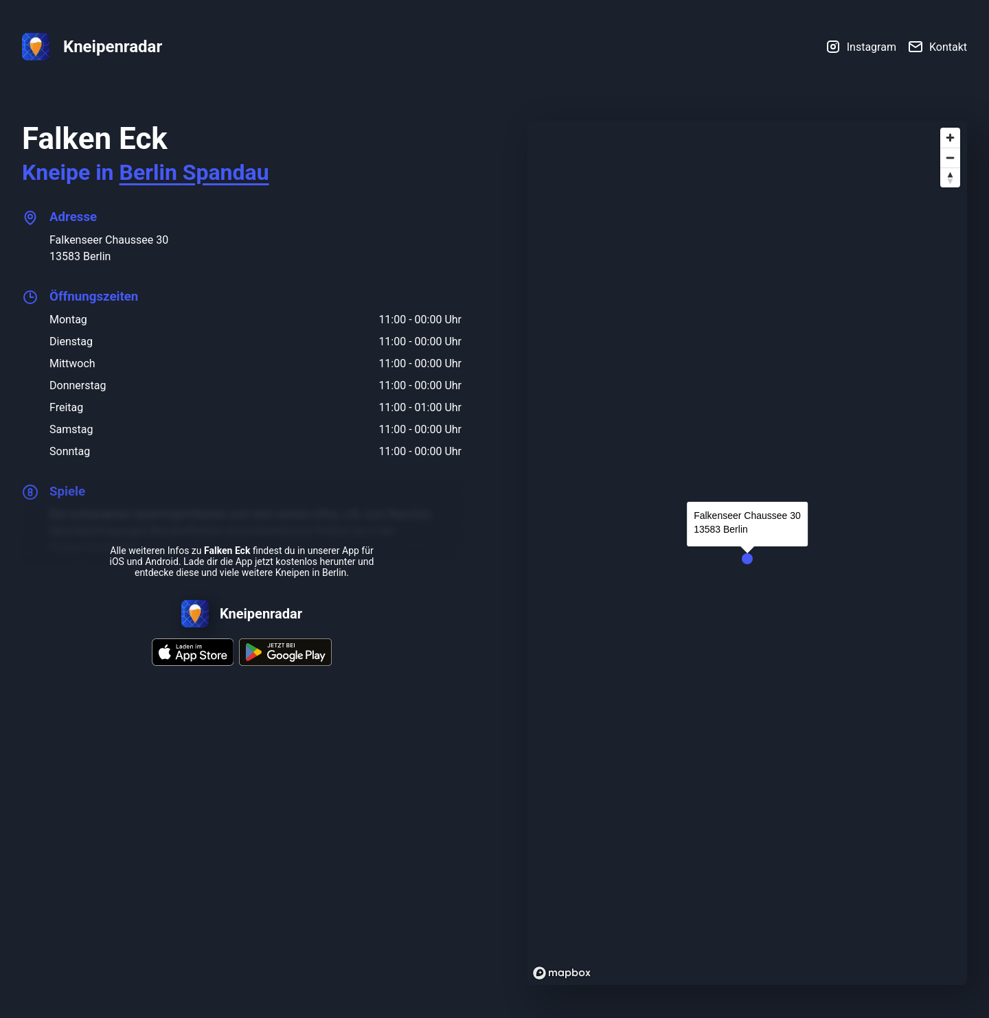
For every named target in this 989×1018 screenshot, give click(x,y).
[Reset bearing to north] (950, 177)
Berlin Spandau (194, 172)
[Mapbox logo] (562, 973)
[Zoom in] (950, 138)
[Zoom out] (950, 157)
